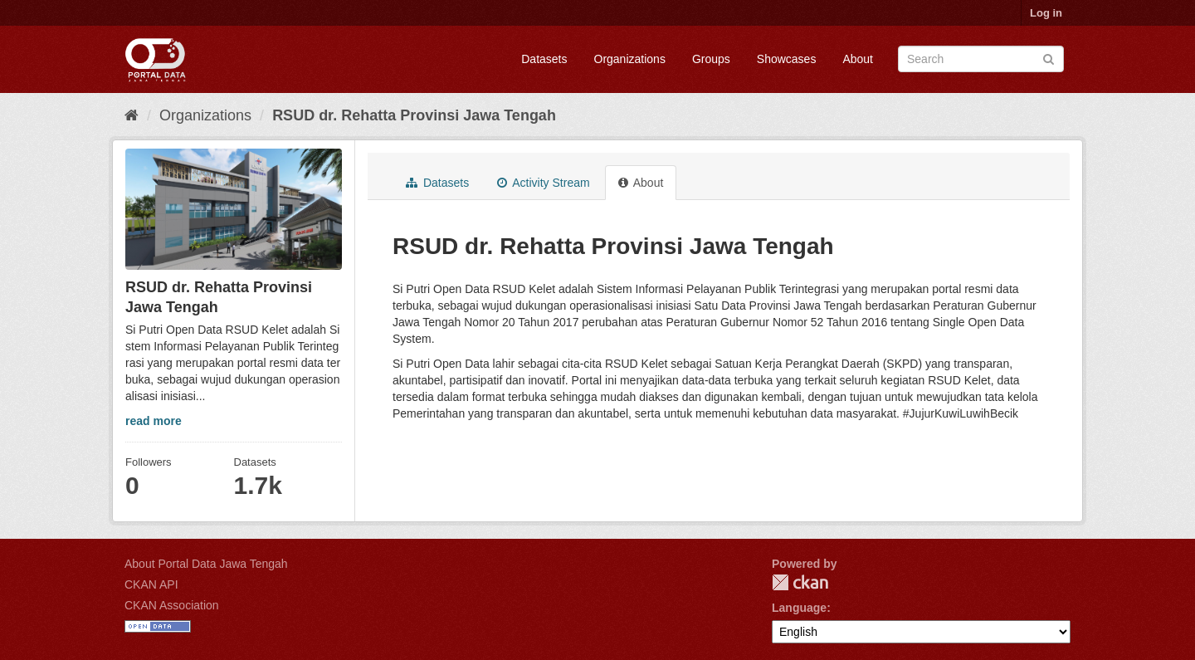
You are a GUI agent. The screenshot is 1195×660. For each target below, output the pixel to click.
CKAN (800, 582)
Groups (711, 59)
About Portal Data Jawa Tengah (206, 563)
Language (799, 607)
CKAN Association (171, 605)
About (857, 59)
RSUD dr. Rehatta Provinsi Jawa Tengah (414, 115)
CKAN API (151, 584)
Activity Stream (543, 182)
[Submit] (1048, 58)
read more (153, 421)
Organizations (630, 59)
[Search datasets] (981, 59)
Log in (1046, 13)
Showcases (787, 59)
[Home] (131, 115)
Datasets (544, 59)
